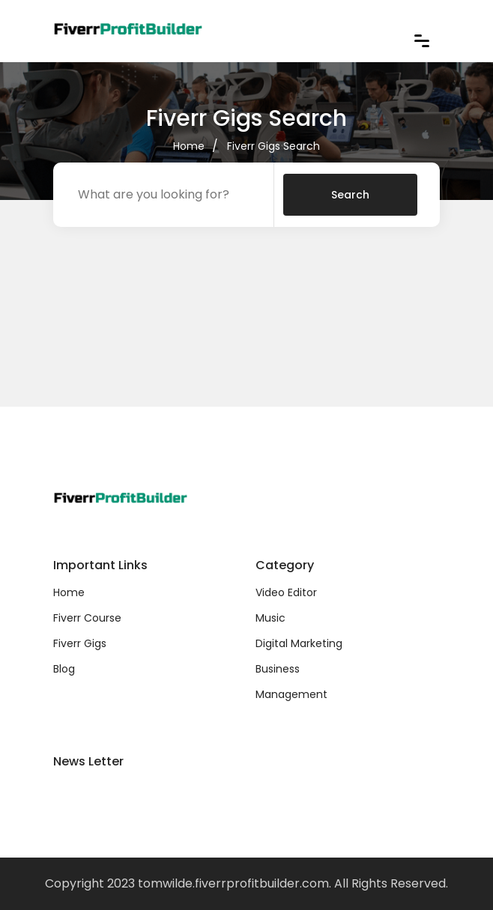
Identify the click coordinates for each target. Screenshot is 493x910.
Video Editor (286, 592)
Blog (64, 668)
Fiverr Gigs (79, 643)
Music (270, 617)
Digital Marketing (298, 643)
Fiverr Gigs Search (273, 146)
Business (277, 668)
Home (189, 146)
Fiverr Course (87, 617)
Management (291, 694)
